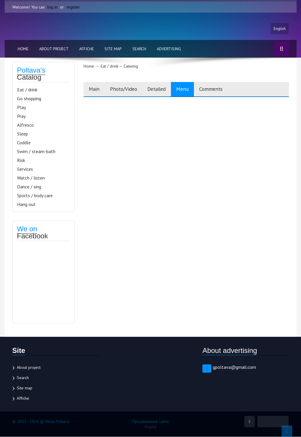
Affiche (86, 49)
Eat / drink (27, 90)
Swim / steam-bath (36, 152)
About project (54, 49)
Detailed (162, 89)
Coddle (24, 143)
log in (52, 7)
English (279, 28)
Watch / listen (31, 178)
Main (94, 89)
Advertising (169, 49)
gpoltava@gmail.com (234, 367)
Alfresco (25, 125)
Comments (220, 89)
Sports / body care (35, 196)
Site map (113, 49)
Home (23, 49)
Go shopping (29, 99)
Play (21, 107)
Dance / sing (29, 187)
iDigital (150, 427)
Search (139, 49)
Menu (190, 89)
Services (25, 169)
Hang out (26, 204)
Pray (21, 116)
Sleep (22, 134)
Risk (21, 160)
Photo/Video (126, 89)
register (73, 7)
